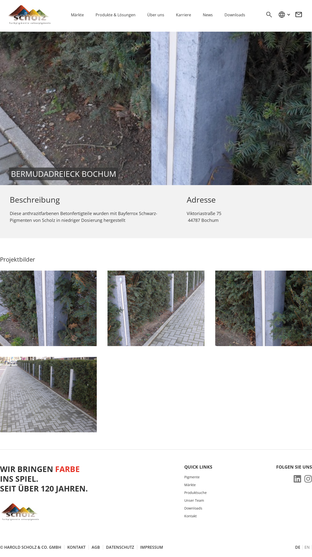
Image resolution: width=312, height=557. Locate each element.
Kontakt (190, 516)
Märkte (190, 485)
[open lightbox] (48, 308)
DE (297, 547)
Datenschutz (120, 547)
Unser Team (194, 500)
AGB (96, 547)
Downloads (193, 508)
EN (307, 547)
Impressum (151, 547)
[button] (284, 14)
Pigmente (192, 477)
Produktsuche (195, 493)
